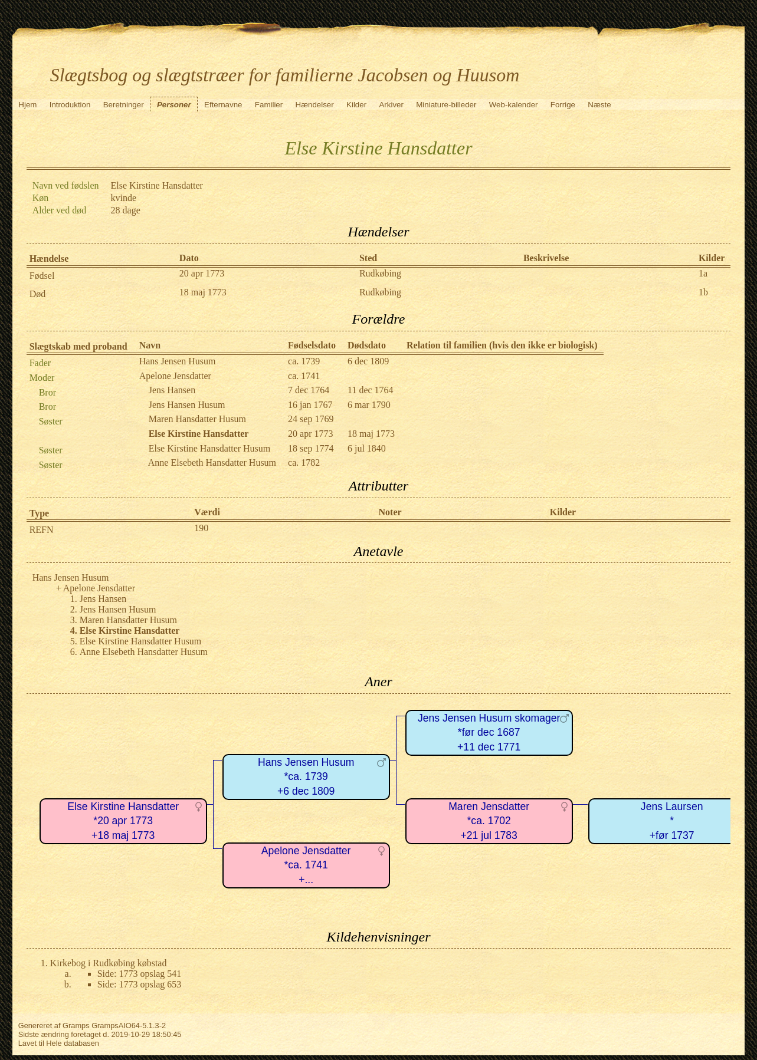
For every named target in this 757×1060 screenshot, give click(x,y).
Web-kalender (513, 104)
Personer (174, 104)
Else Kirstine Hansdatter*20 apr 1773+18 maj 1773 (123, 821)
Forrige (562, 104)
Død (38, 294)
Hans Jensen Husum (177, 361)
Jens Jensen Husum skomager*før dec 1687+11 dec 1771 (489, 732)
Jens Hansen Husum (187, 405)
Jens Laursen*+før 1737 (672, 821)
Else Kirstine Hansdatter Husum (210, 448)
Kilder (356, 104)
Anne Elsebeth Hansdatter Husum (212, 462)
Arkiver (391, 104)
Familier (269, 104)
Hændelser (315, 104)
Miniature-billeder (446, 104)
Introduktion (70, 104)
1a (703, 273)
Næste (599, 104)
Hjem (27, 104)
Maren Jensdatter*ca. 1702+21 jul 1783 (488, 821)
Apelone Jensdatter (175, 376)
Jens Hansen (172, 390)
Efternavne (223, 104)
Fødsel (42, 276)
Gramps (76, 1025)
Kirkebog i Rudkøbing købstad (108, 963)
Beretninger (123, 104)
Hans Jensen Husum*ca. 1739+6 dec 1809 (306, 776)
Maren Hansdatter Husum (197, 419)
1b (703, 292)
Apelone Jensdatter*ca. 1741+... (306, 865)
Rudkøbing (380, 273)
